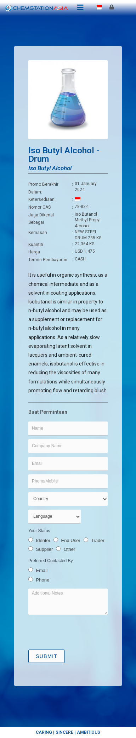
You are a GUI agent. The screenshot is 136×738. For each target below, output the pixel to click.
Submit (46, 656)
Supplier (40, 549)
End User (66, 540)
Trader (94, 540)
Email (37, 570)
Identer (39, 540)
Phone (38, 580)
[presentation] (82, 632)
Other (65, 549)
